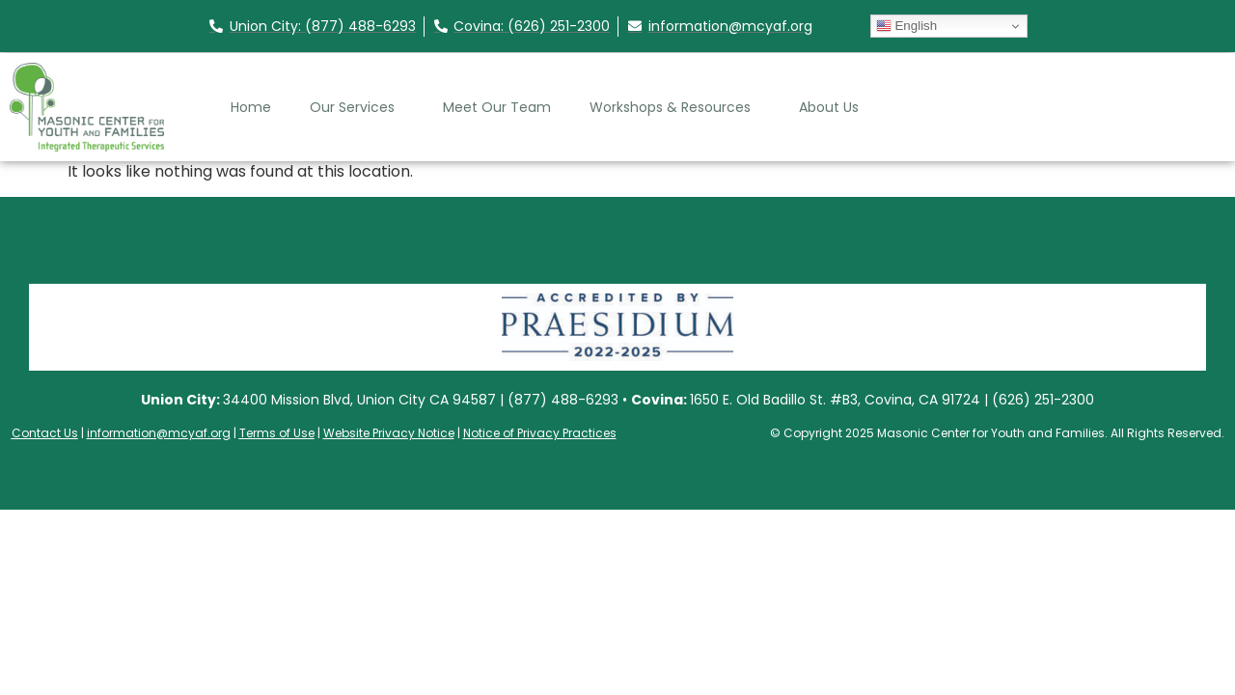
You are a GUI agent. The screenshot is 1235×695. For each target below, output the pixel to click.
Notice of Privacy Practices (540, 433)
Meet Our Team (497, 107)
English (906, 26)
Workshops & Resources (675, 107)
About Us (833, 107)
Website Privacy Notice (388, 433)
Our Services (357, 107)
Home (251, 107)
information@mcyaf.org (159, 433)
